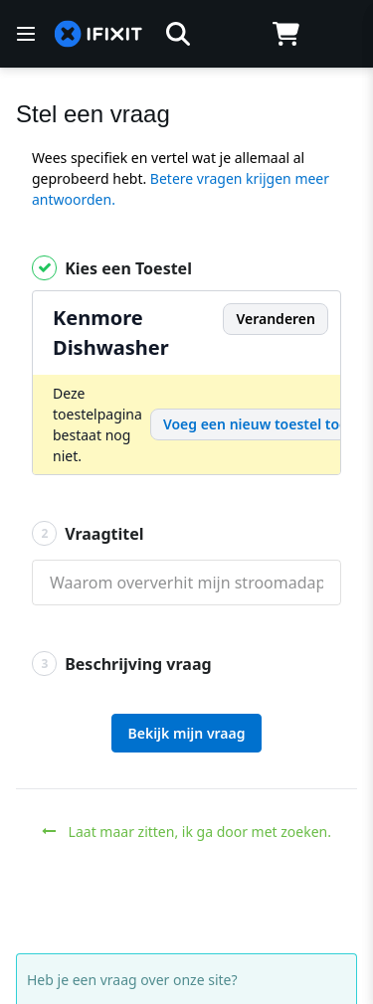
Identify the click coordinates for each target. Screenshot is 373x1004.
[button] (178, 34)
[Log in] (340, 34)
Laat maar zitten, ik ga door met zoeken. (186, 831)
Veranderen (275, 318)
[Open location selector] (232, 34)
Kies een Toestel (112, 267)
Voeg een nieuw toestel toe (255, 424)
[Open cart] (286, 34)
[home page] (99, 34)
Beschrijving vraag (122, 663)
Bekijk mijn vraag (187, 733)
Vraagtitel (88, 533)
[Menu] (26, 34)
